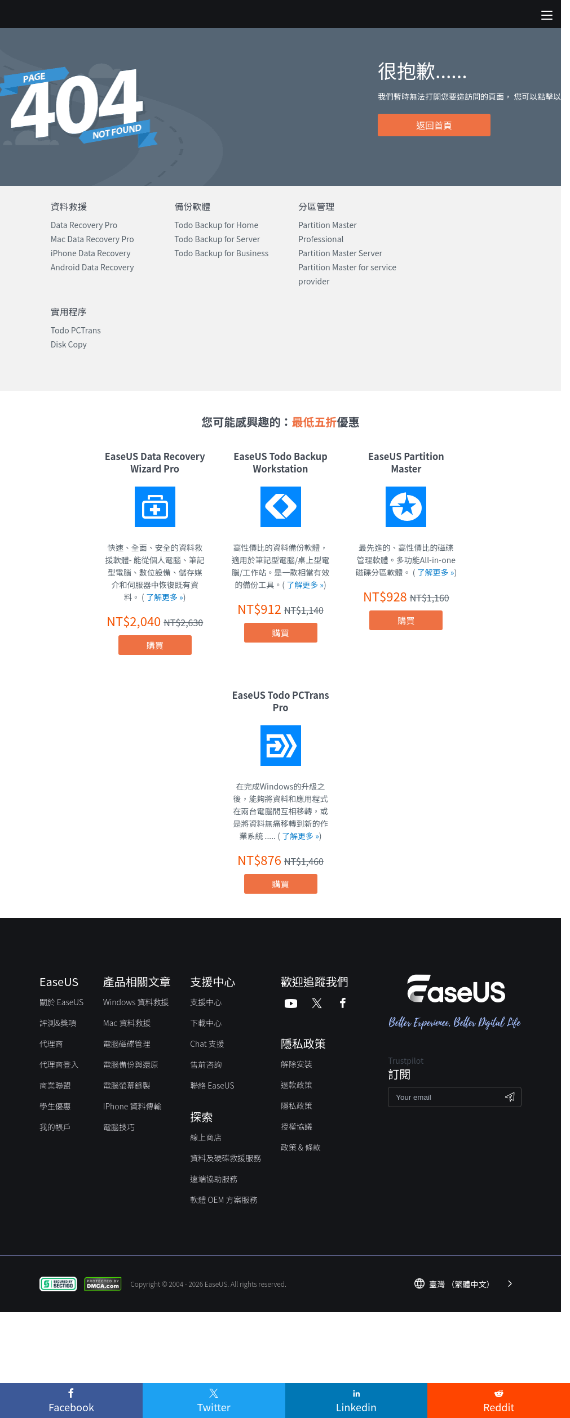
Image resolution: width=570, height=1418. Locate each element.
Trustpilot (405, 1060)
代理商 (51, 1043)
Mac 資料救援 (127, 1022)
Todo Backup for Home (216, 224)
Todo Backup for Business (221, 252)
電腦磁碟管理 (127, 1043)
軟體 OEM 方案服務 (223, 1199)
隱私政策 (296, 1105)
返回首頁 (434, 125)
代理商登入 (59, 1064)
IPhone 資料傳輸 (132, 1106)
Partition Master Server (340, 252)
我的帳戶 (55, 1126)
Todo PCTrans (76, 330)
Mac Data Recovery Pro (92, 238)
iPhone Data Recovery (91, 252)
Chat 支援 (207, 1043)
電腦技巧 (119, 1126)
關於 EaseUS (61, 1001)
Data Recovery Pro (84, 224)
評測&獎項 (57, 1022)
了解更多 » (164, 597)
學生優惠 (55, 1106)
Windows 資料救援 (136, 1001)
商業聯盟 (55, 1085)
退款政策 (296, 1084)
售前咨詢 (206, 1064)
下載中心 (206, 1022)
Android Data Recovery (92, 267)
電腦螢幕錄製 (127, 1085)
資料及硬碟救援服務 (225, 1157)
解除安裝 (296, 1063)
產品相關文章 (137, 981)
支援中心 (206, 1001)
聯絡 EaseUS (212, 1085)
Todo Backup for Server (217, 238)
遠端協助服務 (213, 1178)
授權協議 (296, 1126)
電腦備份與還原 (130, 1064)
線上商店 (206, 1137)
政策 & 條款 (301, 1147)
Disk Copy (69, 344)
